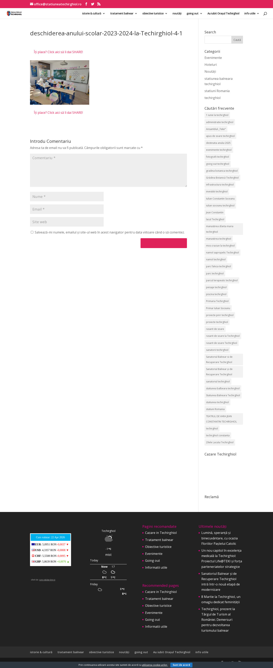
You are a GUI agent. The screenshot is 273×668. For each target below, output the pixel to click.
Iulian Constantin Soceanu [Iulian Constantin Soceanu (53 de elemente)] (220, 198)
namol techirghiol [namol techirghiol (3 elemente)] (216, 259)
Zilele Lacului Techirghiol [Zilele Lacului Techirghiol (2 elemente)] (220, 442)
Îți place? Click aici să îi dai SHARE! (58, 52)
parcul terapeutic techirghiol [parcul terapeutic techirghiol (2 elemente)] (222, 280)
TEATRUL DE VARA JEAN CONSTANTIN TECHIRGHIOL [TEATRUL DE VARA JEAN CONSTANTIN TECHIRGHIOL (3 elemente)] (221, 419)
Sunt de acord (181, 665)
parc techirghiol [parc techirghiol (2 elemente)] (215, 273)
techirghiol (212, 98)
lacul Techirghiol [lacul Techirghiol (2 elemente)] (215, 219)
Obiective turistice (158, 547)
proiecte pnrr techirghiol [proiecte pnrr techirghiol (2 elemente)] (220, 315)
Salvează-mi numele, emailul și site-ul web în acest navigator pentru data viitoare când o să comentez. (110, 232)
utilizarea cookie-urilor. (155, 665)
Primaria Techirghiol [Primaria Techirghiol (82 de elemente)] (217, 301)
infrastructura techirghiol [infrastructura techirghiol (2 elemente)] (220, 184)
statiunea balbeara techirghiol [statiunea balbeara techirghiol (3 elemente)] (223, 388)
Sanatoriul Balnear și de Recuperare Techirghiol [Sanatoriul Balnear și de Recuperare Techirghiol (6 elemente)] (219, 371)
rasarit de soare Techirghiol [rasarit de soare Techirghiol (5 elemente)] (221, 343)
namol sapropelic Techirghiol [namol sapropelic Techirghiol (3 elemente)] (222, 252)
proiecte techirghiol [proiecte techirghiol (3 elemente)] (217, 322)
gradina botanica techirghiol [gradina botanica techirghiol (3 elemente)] (222, 170)
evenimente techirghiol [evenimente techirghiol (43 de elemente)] (219, 149)
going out (192, 13)
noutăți (177, 13)
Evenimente (213, 58)
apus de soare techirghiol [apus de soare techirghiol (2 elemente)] (220, 136)
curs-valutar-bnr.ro (47, 580)
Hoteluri (211, 64)
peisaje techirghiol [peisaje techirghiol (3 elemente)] (216, 287)
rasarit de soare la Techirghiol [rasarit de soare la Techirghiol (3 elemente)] (223, 336)
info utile (249, 13)
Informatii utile (156, 567)
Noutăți (210, 71)
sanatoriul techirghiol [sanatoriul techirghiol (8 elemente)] (218, 381)
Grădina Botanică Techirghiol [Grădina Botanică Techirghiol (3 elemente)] (222, 177)
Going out (152, 560)
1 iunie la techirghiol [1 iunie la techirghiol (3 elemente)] (217, 115)
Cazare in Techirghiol (161, 533)
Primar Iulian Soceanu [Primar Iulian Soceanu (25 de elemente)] (218, 308)
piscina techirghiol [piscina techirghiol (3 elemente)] (216, 294)
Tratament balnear (159, 540)
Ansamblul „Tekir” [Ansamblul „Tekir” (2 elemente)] (216, 129)
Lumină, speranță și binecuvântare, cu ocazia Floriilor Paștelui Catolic (219, 538)
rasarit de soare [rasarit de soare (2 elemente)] (215, 329)
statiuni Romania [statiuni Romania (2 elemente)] (215, 409)
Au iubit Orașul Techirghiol (223, 13)
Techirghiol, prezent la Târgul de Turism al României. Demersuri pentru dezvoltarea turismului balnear (218, 620)
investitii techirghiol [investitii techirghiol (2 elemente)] (217, 191)
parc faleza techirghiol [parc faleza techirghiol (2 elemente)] (218, 266)
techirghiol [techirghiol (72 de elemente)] (212, 428)
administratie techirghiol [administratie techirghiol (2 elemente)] (219, 122)
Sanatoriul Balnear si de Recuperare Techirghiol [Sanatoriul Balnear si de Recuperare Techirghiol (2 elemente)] (219, 359)
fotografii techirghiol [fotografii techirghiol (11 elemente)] (217, 156)
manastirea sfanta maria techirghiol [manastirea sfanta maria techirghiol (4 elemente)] (219, 229)
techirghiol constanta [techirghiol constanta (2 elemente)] (218, 435)
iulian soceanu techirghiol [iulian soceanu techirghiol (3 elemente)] (220, 205)
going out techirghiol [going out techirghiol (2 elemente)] (217, 164)
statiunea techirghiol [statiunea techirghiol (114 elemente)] (217, 402)
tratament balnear (121, 13)
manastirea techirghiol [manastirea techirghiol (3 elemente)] (218, 238)
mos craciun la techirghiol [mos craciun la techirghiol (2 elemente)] (220, 245)
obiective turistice (152, 13)
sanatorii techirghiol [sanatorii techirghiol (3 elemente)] (217, 350)
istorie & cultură (91, 13)
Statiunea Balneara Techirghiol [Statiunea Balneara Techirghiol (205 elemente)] (223, 395)
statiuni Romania (217, 91)
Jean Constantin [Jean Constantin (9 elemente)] (214, 212)
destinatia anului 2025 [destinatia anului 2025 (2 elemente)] (218, 143)
